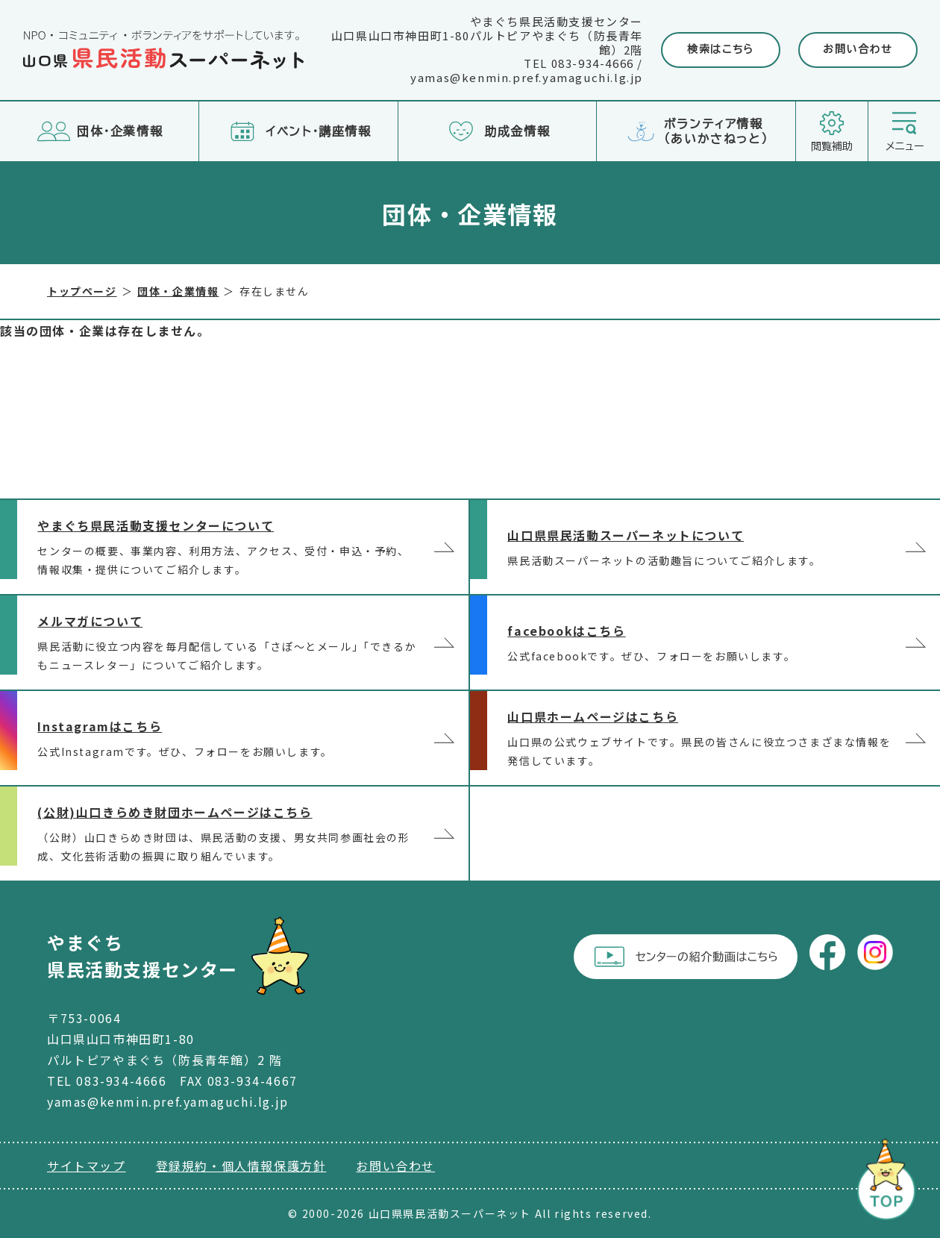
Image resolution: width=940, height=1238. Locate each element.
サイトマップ (86, 1166)
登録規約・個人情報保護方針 (241, 1166)
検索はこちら (720, 49)
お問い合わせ (858, 49)
